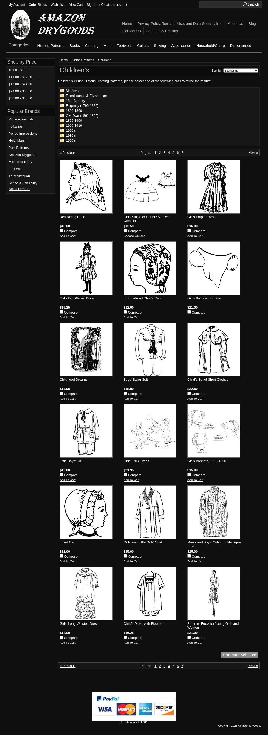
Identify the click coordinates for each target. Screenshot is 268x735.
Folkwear (15, 126)
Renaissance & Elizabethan (86, 96)
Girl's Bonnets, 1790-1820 (206, 461)
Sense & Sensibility (23, 183)
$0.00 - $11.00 (19, 70)
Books (75, 46)
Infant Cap (67, 542)
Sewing (160, 46)
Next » (253, 153)
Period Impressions (23, 133)
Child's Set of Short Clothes (207, 380)
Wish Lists (58, 5)
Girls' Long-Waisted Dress (79, 624)
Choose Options (134, 235)
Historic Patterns (50, 46)
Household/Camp (210, 46)
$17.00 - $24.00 (20, 84)
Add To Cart (68, 235)
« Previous (67, 153)
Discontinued (240, 46)
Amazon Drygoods (22, 155)
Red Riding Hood (72, 217)
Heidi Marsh (17, 140)
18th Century (75, 101)
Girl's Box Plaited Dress (77, 298)
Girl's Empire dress (201, 217)
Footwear (124, 46)
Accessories (181, 46)
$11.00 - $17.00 (20, 77)
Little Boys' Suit (71, 461)
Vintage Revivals (21, 119)
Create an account (114, 5)
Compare (71, 231)
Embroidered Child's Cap (142, 298)
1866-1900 (74, 121)
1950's (71, 140)
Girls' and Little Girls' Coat (143, 542)
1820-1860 (74, 111)
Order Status (38, 5)
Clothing (92, 46)
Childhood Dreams (73, 380)
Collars (143, 46)
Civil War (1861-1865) (82, 116)
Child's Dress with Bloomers (144, 624)
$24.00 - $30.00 (20, 91)
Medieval (72, 91)
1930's (71, 136)
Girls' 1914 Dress (136, 461)
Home (64, 59)
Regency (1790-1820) (82, 106)
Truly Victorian (19, 176)
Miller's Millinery (20, 162)
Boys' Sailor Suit (136, 380)
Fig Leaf (15, 169)
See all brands (19, 189)
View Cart (76, 5)
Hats (107, 46)
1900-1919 (74, 126)
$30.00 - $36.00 (20, 98)
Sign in (92, 5)
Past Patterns (19, 148)
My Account (16, 5)
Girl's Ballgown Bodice (204, 298)
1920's (71, 131)
